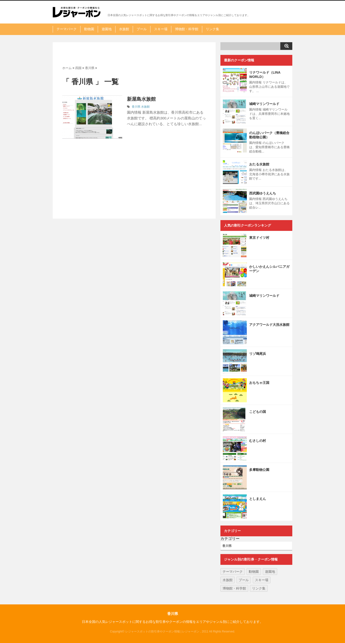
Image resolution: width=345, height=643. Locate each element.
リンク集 (212, 29)
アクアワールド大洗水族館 (269, 325)
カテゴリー (230, 539)
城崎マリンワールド (264, 104)
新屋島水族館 (141, 99)
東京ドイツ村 (259, 238)
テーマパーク (67, 29)
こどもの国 (257, 412)
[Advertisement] (134, 54)
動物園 (89, 29)
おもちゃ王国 (259, 383)
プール (142, 29)
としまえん (257, 499)
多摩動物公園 (259, 470)
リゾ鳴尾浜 (257, 354)
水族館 (124, 29)
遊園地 (107, 29)
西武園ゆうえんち (262, 193)
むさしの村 (257, 441)
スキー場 (160, 29)
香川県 (136, 106)
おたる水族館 (259, 164)
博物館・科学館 (186, 29)
